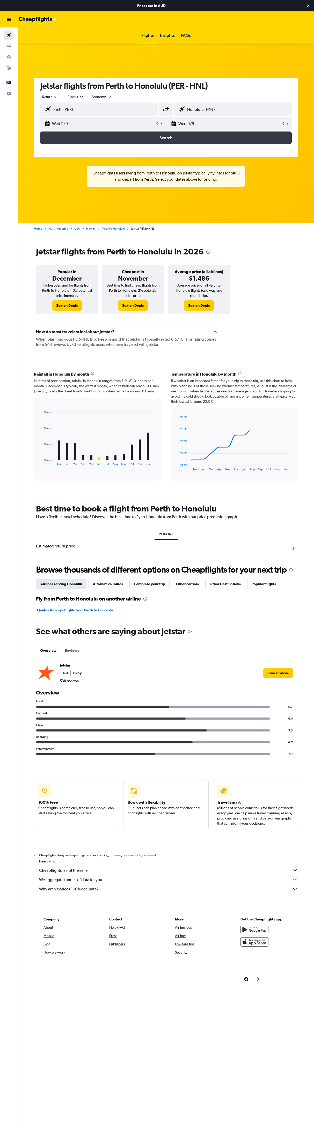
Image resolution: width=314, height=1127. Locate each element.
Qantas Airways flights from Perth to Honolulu (75, 610)
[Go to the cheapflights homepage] (38, 19)
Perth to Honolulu (113, 228)
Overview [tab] (48, 650)
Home (38, 228)
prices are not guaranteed (139, 855)
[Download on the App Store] (254, 942)
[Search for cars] (9, 57)
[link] (67, 305)
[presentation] (208, 252)
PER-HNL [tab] (166, 534)
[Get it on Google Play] (254, 929)
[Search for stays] (9, 46)
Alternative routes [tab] (108, 584)
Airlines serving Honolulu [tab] (61, 584)
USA (77, 228)
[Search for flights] (9, 35)
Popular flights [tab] (264, 584)
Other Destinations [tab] (225, 584)
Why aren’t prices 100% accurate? (168, 889)
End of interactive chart (177, 466)
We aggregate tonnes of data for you (168, 879)
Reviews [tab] (72, 650)
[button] (308, 5)
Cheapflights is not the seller (168, 870)
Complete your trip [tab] (149, 584)
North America (58, 228)
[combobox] (101, 96)
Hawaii (91, 228)
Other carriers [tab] (187, 584)
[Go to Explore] (9, 68)
